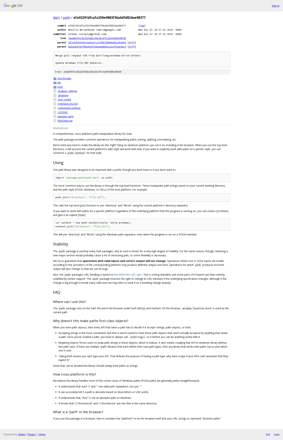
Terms (41, 434)
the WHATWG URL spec (128, 274)
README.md (65, 120)
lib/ (59, 82)
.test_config (64, 99)
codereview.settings (69, 108)
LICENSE (63, 112)
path (66, 17)
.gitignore (63, 95)
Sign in (275, 5)
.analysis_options (67, 91)
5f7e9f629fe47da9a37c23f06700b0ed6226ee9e (97, 42)
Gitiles (21, 434)
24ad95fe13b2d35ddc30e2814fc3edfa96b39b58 (97, 38)
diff (132, 42)
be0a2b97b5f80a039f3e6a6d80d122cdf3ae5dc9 (97, 46)
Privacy (31, 434)
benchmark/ (64, 78)
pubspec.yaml (65, 116)
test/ (60, 87)
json (276, 434)
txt (268, 434)
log (142, 25)
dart (56, 17)
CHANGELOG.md (67, 104)
